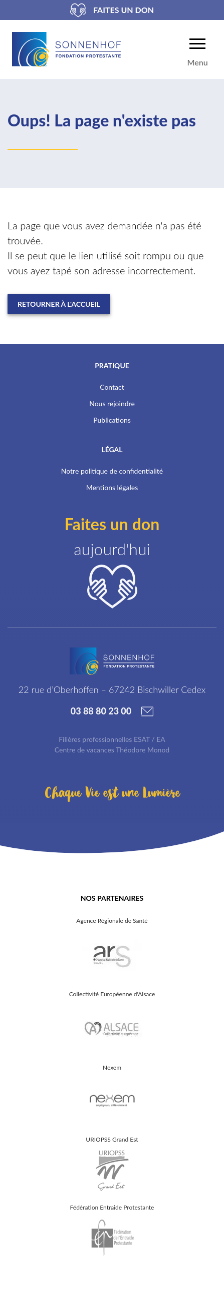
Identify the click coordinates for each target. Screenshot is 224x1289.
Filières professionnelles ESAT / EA (112, 739)
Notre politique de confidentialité (112, 471)
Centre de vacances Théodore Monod (112, 749)
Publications (112, 420)
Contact (112, 387)
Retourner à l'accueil (59, 304)
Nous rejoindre (112, 403)
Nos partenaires (112, 898)
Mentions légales (112, 487)
